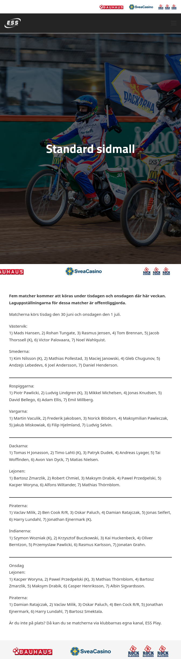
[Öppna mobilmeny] (173, 23)
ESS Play (153, 622)
